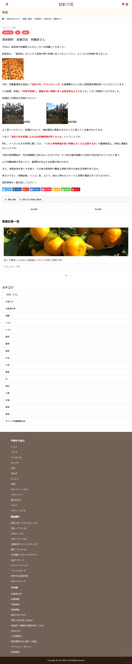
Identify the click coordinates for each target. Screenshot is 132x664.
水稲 (7, 400)
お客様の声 (10, 308)
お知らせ (9, 301)
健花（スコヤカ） (19, 549)
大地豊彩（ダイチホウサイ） (25, 554)
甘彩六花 (66, 4)
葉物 (7, 343)
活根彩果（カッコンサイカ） (25, 544)
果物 (14, 199)
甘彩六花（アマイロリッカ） (25, 522)
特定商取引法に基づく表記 (24, 641)
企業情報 (15, 599)
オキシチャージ (18, 581)
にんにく (15, 478)
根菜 (7, 350)
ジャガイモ (16, 457)
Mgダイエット (18, 559)
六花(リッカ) (17, 533)
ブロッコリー (17, 494)
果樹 (14, 27)
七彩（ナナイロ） (19, 538)
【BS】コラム (11, 294)
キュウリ (15, 462)
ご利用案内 (16, 636)
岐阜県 (32, 199)
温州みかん (16, 499)
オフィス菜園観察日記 (15, 421)
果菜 (7, 336)
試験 (7, 315)
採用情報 (15, 609)
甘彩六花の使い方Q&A (21, 620)
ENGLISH (15, 630)
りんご (14, 505)
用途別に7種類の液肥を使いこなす (27, 625)
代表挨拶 (15, 604)
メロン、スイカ (18, 510)
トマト (8, 329)
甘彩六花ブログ (18, 614)
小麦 (7, 393)
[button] (66, 275)
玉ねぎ (14, 473)
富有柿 (38, 199)
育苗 (7, 414)
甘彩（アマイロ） (19, 528)
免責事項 (15, 651)
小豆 (7, 364)
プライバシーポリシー (21, 646)
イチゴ (14, 452)
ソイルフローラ (18, 570)
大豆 (7, 357)
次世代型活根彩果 (19, 575)
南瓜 (7, 386)
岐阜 (26, 32)
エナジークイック (19, 565)
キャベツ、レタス (19, 489)
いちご (8, 322)
